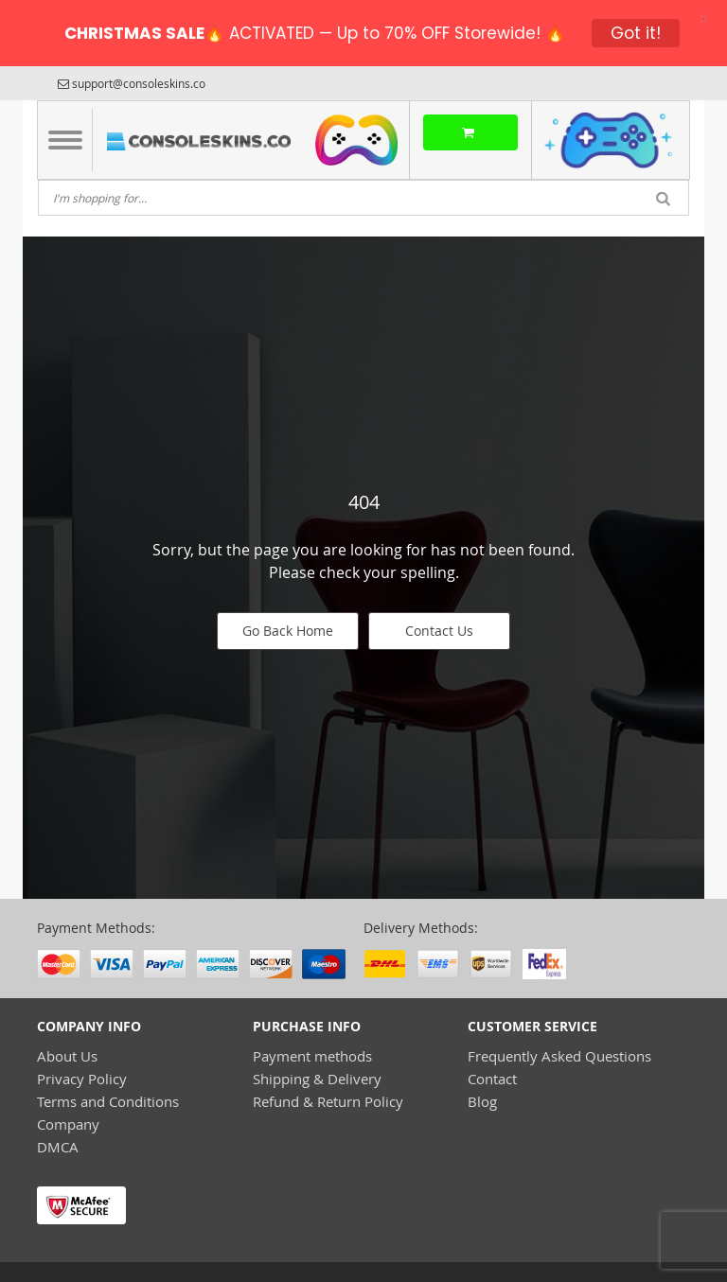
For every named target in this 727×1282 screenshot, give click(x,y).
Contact (492, 1078)
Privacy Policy (82, 1078)
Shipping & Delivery (317, 1078)
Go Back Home (287, 631)
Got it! (636, 33)
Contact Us (439, 631)
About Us (67, 1055)
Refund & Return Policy (328, 1101)
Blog (482, 1101)
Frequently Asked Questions (559, 1055)
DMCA (58, 1146)
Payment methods (312, 1055)
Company (68, 1124)
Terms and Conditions (108, 1101)
